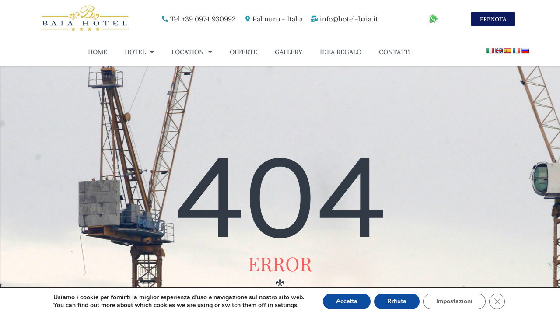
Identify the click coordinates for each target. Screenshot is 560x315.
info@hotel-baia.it (349, 18)
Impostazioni (454, 301)
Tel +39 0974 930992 (203, 18)
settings (286, 305)
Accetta (346, 301)
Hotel (139, 52)
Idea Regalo (340, 52)
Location (192, 52)
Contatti (395, 52)
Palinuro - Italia (277, 18)
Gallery (288, 52)
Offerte (243, 52)
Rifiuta (396, 301)
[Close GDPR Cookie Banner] (497, 301)
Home (97, 52)
